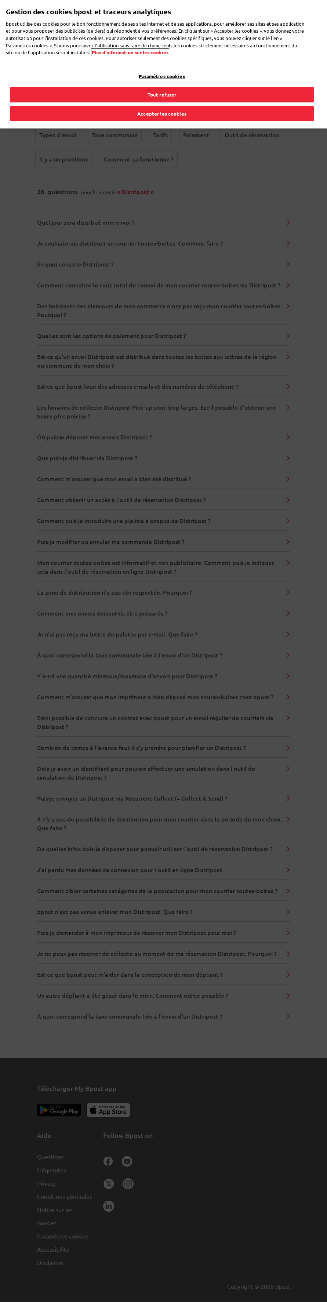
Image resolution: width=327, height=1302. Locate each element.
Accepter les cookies (161, 96)
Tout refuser (162, 78)
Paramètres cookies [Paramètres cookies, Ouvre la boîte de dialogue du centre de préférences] (162, 59)
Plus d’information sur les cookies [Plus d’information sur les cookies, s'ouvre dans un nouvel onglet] (130, 35)
